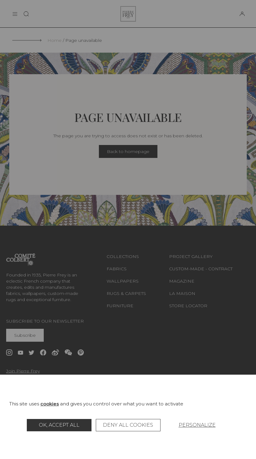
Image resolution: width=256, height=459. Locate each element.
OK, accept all (59, 425)
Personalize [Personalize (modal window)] (197, 425)
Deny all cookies (128, 425)
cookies (49, 404)
